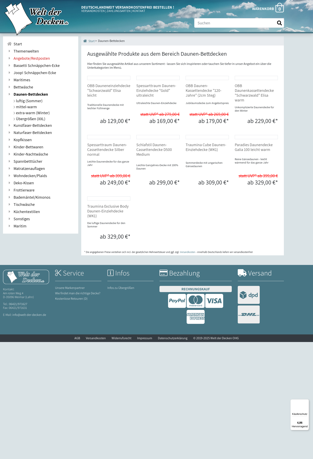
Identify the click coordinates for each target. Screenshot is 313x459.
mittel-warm (25, 106)
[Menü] (306, 401)
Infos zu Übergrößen (120, 404)
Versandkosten (96, 455)
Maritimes (18, 79)
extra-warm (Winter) (31, 112)
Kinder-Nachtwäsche (27, 154)
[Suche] (239, 23)
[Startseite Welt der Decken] (26, 393)
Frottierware (21, 190)
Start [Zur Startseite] (14, 44)
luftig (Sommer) (28, 100)
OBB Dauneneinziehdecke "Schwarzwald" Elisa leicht (108, 129)
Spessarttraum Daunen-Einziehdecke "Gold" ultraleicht (156, 129)
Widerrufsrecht (121, 455)
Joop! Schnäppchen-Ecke (31, 72)
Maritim (17, 226)
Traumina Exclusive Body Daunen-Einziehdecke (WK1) (108, 327)
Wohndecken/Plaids (27, 175)
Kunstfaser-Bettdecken (29, 125)
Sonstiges (18, 218)
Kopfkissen (19, 139)
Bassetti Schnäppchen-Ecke (33, 65)
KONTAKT (138, 11)
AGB (77, 455)
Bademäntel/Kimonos (28, 197)
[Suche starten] (279, 23)
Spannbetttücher (24, 161)
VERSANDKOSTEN (93, 11)
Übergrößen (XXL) (29, 118)
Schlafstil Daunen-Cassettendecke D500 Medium (154, 227)
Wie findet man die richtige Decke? (77, 410)
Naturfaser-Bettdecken (29, 132)
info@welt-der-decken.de (29, 432)
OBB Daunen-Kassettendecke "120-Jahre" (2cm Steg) (203, 129)
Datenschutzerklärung (172, 455)
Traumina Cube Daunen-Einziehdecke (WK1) (206, 225)
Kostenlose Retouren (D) (71, 415)
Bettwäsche (20, 87)
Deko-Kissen (20, 182)
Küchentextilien (23, 211)
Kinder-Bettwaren (25, 147)
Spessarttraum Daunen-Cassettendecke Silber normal (107, 227)
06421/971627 (18, 421)
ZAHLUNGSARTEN (118, 11)
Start (89, 41)
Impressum (144, 455)
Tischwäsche (21, 204)
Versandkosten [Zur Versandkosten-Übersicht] (187, 369)
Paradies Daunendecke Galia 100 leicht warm (254, 225)
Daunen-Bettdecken (27, 94)
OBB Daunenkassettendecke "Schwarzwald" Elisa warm (254, 132)
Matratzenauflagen (26, 168)
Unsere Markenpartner (70, 404)
